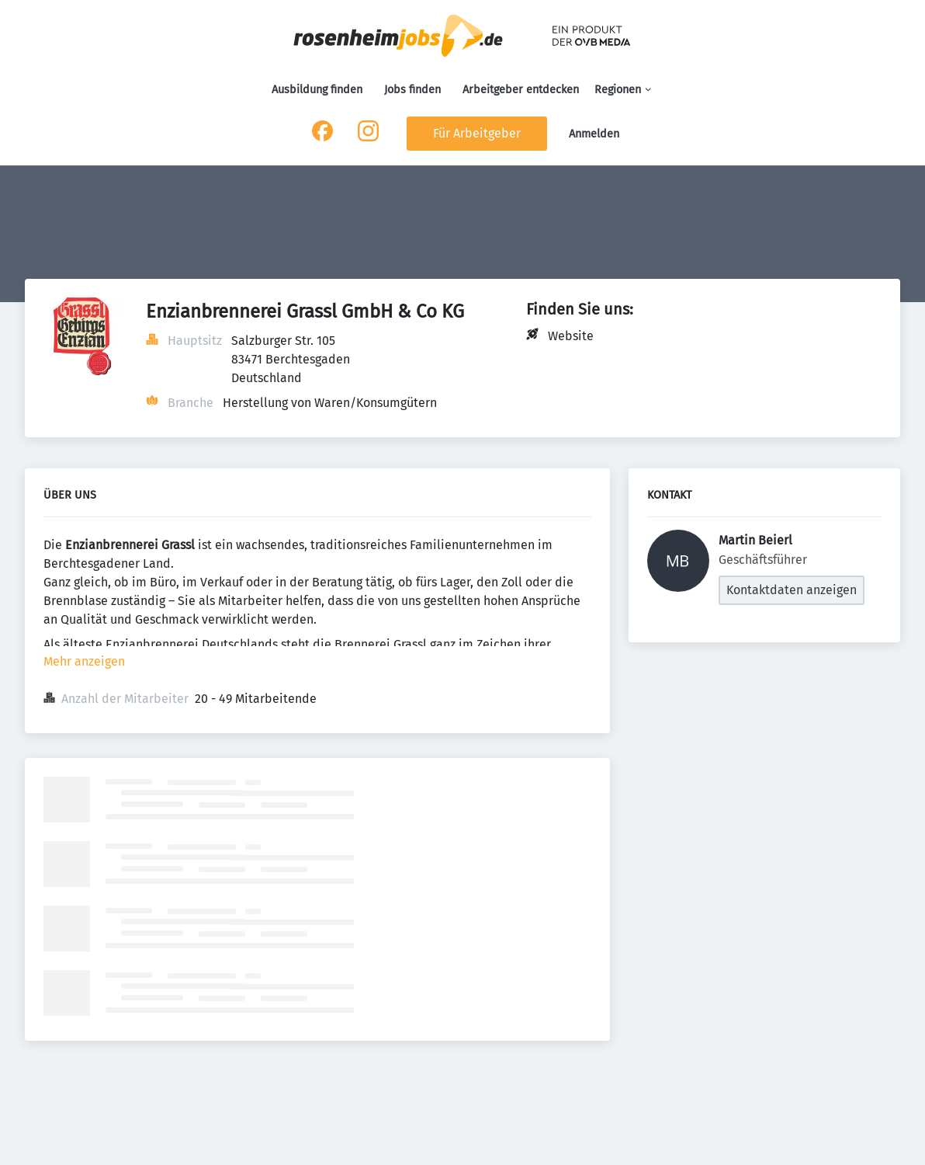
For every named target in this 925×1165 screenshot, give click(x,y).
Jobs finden (412, 89)
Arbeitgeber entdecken (520, 89)
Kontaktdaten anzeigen (791, 589)
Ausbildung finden (317, 89)
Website (571, 336)
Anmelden (594, 134)
